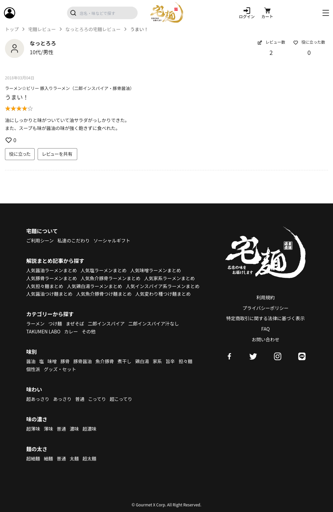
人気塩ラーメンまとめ (103, 270)
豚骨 (65, 361)
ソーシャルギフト (111, 240)
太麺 (74, 458)
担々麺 (185, 361)
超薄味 (33, 428)
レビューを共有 (57, 153)
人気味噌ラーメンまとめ (155, 270)
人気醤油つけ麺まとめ (49, 293)
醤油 (31, 361)
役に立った (20, 153)
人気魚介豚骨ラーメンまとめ (110, 278)
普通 (79, 399)
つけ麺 (55, 323)
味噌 (52, 361)
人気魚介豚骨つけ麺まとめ (104, 293)
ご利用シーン (40, 240)
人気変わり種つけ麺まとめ (163, 293)
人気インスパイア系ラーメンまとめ (162, 286)
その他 (88, 331)
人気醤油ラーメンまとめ (51, 270)
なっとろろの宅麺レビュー (93, 29)
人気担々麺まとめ (44, 286)
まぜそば (75, 323)
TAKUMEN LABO (43, 331)
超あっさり (38, 399)
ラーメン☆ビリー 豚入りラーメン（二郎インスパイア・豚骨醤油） (69, 88)
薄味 (48, 428)
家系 (157, 361)
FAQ (265, 328)
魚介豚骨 (104, 361)
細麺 (48, 458)
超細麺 (33, 458)
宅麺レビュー (42, 29)
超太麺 (89, 458)
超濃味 (89, 428)
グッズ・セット (60, 369)
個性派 (33, 369)
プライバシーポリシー (266, 308)
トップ (12, 29)
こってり (97, 399)
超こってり (121, 399)
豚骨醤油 (82, 361)
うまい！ (17, 97)
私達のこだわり (73, 240)
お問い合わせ (266, 339)
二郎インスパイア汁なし (153, 323)
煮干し (124, 361)
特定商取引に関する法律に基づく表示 (265, 318)
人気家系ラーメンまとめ (169, 278)
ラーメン (35, 323)
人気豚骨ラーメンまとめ (51, 278)
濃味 (74, 428)
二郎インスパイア (106, 323)
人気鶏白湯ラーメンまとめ (94, 286)
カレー (71, 331)
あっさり (62, 399)
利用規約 (265, 297)
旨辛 (170, 361)
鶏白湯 (142, 361)
